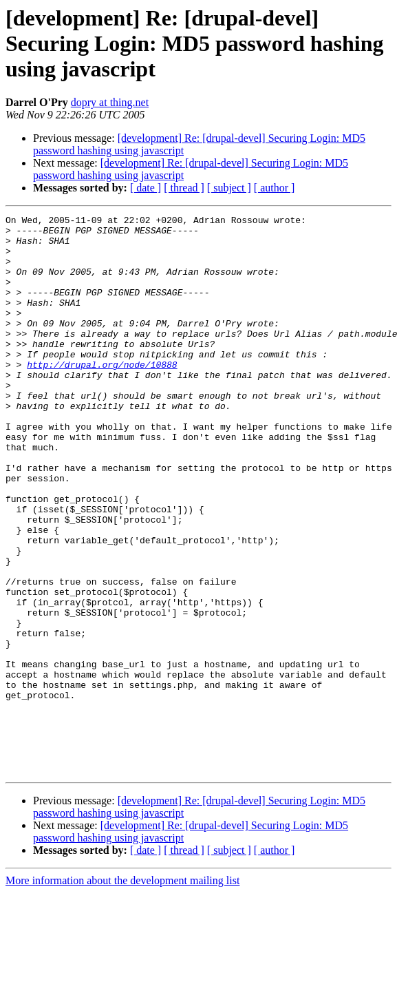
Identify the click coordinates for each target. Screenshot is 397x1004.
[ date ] (145, 188)
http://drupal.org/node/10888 (102, 395)
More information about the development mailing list (122, 992)
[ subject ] (229, 188)
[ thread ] (184, 188)
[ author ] (274, 188)
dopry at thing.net (110, 102)
